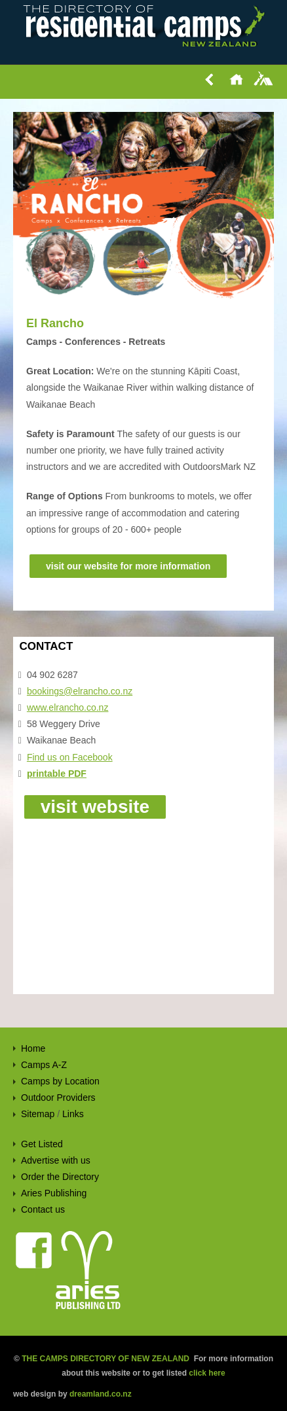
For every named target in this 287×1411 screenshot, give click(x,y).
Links (73, 1114)
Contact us (43, 1209)
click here (207, 1373)
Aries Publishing (53, 1193)
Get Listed (42, 1144)
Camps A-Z (44, 1065)
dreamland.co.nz (100, 1394)
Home (33, 1048)
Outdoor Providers (58, 1097)
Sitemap (37, 1114)
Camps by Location (60, 1081)
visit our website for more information (128, 566)
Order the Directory (60, 1176)
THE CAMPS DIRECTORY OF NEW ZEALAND (105, 1358)
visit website (95, 806)
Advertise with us (55, 1160)
